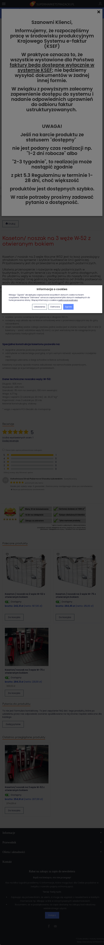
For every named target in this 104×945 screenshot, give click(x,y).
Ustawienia (39, 306)
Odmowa (55, 306)
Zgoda (68, 306)
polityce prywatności (68, 300)
